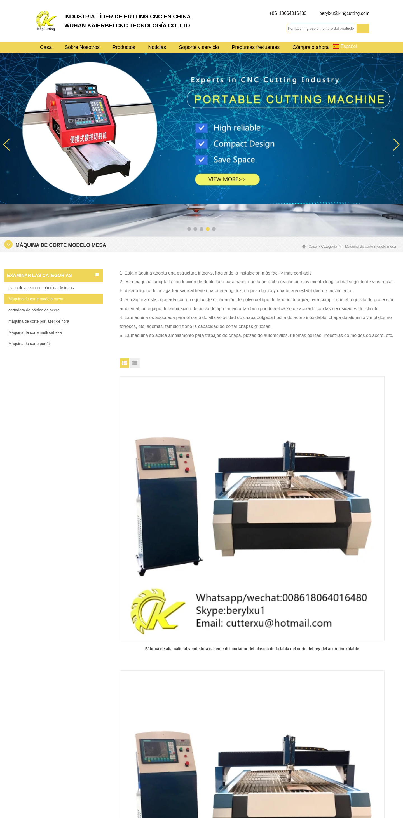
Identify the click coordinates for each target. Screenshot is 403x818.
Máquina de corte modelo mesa (35, 299)
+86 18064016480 (287, 13)
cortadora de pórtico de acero (34, 310)
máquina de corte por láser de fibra (38, 321)
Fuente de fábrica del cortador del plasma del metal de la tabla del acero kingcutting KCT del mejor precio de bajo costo (164, 595)
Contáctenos (219, 740)
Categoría (329, 246)
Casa (46, 47)
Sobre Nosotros (82, 47)
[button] (189, 229)
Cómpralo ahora (310, 47)
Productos (124, 47)
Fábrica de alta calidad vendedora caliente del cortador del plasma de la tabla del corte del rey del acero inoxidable (164, 477)
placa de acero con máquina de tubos (41, 287)
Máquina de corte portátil (29, 343)
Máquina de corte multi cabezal (35, 332)
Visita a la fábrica (224, 717)
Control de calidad (225, 752)
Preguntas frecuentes (256, 47)
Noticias (157, 47)
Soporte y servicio (199, 47)
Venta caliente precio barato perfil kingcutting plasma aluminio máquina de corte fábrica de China (259, 477)
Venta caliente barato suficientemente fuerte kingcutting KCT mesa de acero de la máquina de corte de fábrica (354, 477)
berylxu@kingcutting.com (344, 13)
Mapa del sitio (221, 764)
